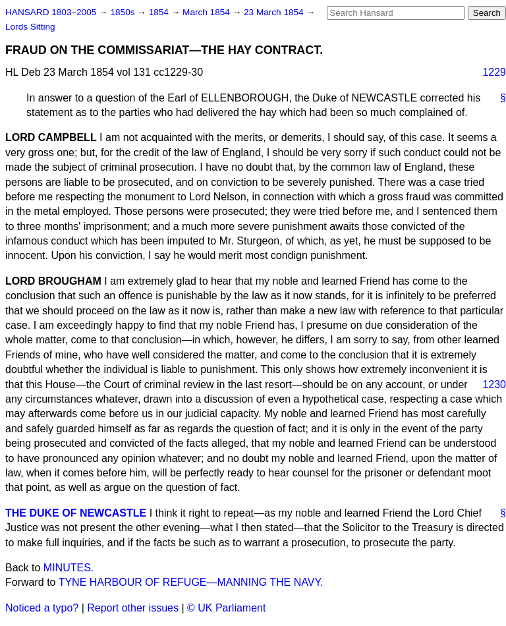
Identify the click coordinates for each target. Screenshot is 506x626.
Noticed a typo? (41, 607)
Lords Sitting (30, 27)
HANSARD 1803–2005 (50, 12)
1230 (494, 384)
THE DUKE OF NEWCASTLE (75, 513)
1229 (494, 72)
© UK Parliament (226, 607)
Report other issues (133, 607)
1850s (123, 12)
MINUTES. (68, 567)
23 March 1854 (275, 12)
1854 (160, 12)
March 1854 (208, 12)
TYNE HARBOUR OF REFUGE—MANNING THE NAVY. (191, 582)
